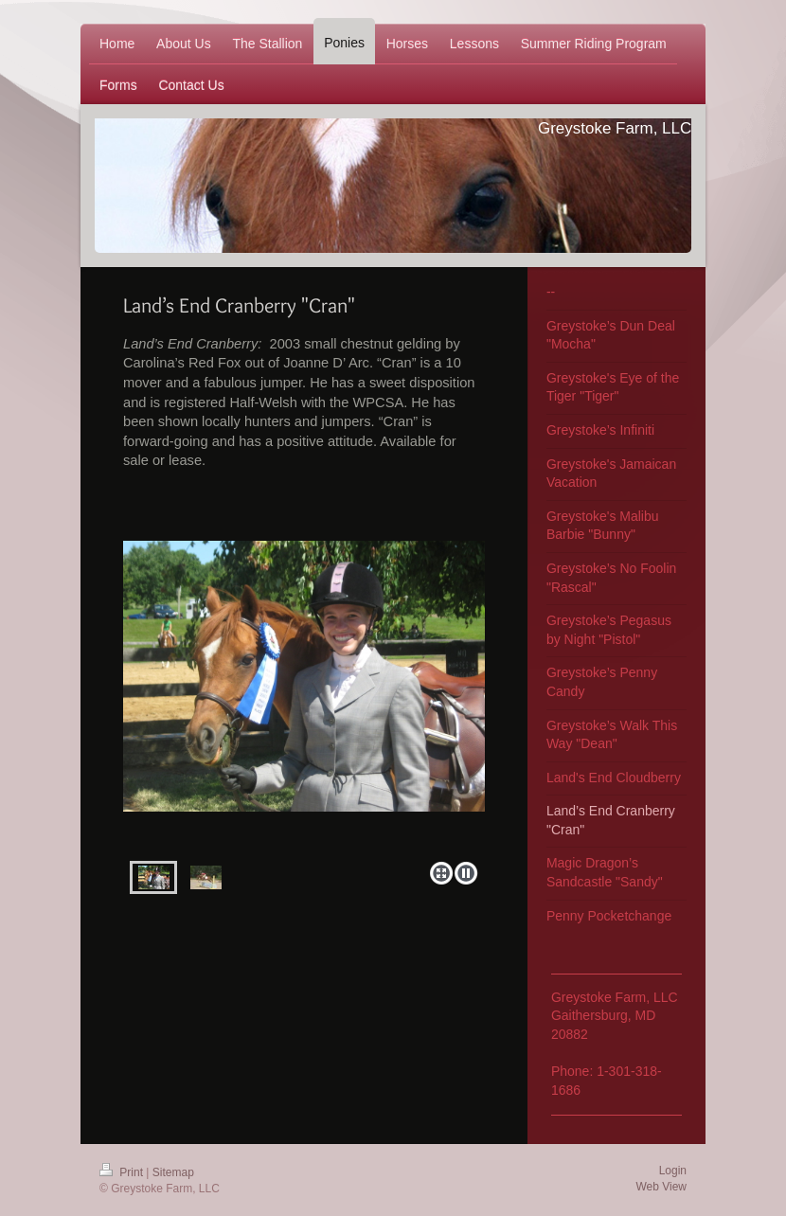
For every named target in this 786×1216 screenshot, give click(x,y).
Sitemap (173, 1172)
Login (673, 1170)
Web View (661, 1186)
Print (122, 1172)
